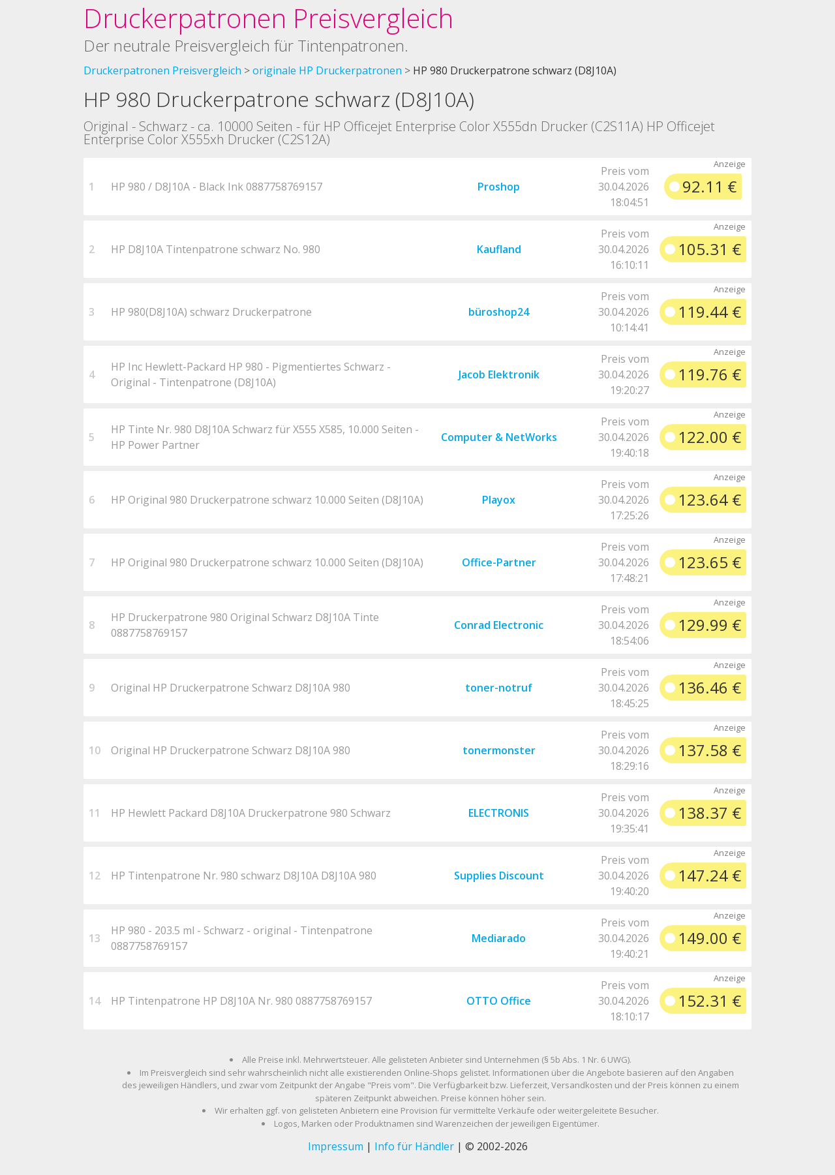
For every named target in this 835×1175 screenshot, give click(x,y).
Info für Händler (414, 1146)
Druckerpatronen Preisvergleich (268, 18)
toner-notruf (498, 687)
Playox (498, 500)
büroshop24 (498, 312)
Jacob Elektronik (499, 374)
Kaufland (499, 249)
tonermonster (499, 750)
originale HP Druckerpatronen (327, 70)
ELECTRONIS (498, 813)
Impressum (335, 1146)
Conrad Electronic (498, 625)
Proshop (499, 186)
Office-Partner (499, 562)
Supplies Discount (499, 875)
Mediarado (499, 938)
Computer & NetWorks (499, 437)
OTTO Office (498, 1001)
